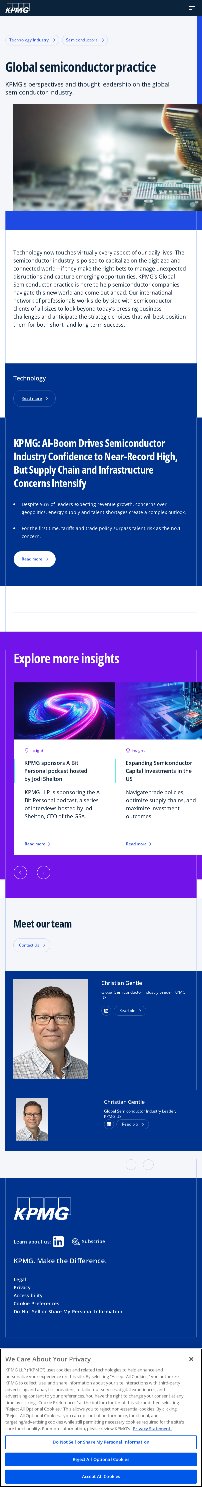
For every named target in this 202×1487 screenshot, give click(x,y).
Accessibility (28, 1295)
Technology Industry (32, 40)
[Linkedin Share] (58, 1241)
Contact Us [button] (29, 945)
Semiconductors (85, 40)
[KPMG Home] (17, 8)
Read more (32, 398)
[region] (101, 1417)
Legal (20, 1279)
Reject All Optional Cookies (101, 1459)
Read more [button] (32, 559)
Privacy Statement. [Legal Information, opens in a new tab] (152, 1429)
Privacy (22, 1287)
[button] (192, 8)
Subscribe (88, 1242)
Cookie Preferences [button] (36, 1303)
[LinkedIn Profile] (109, 1124)
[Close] (191, 1359)
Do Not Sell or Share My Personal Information (68, 1311)
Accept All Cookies (101, 1476)
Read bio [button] (127, 1010)
